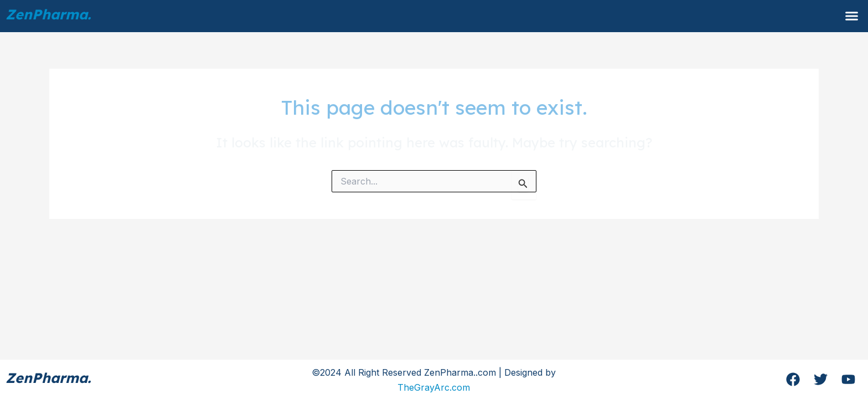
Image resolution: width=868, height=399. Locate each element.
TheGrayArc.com (433, 387)
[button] (851, 16)
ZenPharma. (48, 14)
